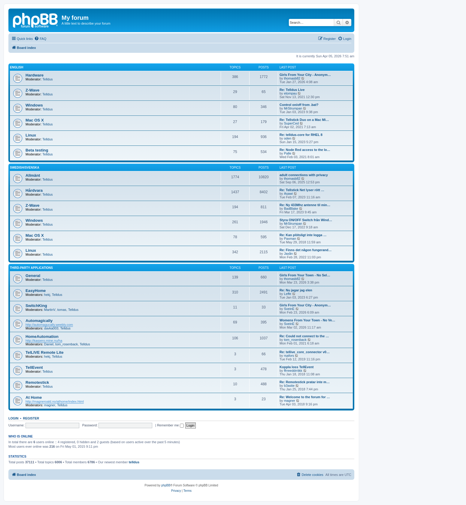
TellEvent (34, 367)
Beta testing (37, 150)
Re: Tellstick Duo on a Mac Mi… (304, 120)
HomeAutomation (42, 336)
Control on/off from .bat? (299, 105)
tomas (61, 309)
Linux (31, 135)
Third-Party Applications (31, 267)
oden (287, 138)
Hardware (35, 75)
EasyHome (36, 290)
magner (49, 405)
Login (13, 418)
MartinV (50, 309)
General (33, 275)
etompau (290, 93)
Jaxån (288, 253)
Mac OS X (35, 120)
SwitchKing (36, 305)
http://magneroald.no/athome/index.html (55, 401)
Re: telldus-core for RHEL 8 (301, 135)
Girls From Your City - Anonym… (305, 75)
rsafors (289, 355)
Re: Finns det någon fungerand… (306, 250)
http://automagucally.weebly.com (49, 324)
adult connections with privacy (304, 175)
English (16, 67)
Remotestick (37, 382)
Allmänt (33, 175)
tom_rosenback (66, 344)
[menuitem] (40, 38)
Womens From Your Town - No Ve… (307, 320)
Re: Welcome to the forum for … (305, 397)
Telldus (47, 79)
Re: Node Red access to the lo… (305, 150)
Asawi (288, 193)
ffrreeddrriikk (293, 370)
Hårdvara (34, 190)
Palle (287, 153)
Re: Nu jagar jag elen (296, 290)
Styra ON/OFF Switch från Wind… (306, 220)
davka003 (51, 328)
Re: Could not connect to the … (304, 336)
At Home (34, 397)
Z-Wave (32, 90)
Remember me (170, 425)
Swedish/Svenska (24, 167)
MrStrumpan (293, 108)
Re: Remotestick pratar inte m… (305, 382)
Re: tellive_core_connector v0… (305, 352)
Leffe (287, 294)
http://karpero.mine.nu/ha (44, 340)
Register (31, 418)
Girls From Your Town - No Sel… (305, 275)
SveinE (289, 309)
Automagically (39, 320)
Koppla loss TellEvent (297, 367)
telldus (134, 462)
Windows (34, 105)
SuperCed (291, 123)
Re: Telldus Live (292, 90)
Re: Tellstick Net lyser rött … (302, 190)
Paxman (290, 238)
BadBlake (291, 208)
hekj (47, 294)
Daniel (48, 344)
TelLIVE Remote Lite (45, 352)
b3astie (289, 385)
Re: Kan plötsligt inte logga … (303, 235)
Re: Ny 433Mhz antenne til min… (305, 205)
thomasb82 (292, 78)
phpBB (165, 485)
